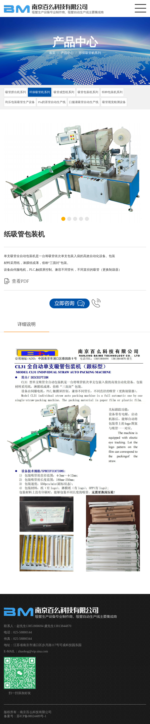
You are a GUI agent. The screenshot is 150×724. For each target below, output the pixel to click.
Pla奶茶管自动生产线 (52, 102)
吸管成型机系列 (64, 92)
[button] (63, 219)
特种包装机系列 (112, 92)
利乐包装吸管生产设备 (20, 102)
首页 (52, 53)
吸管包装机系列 (88, 92)
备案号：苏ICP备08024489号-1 (25, 716)
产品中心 (67, 53)
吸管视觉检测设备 (114, 102)
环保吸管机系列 (90, 53)
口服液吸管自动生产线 (83, 102)
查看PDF (16, 281)
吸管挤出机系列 (15, 92)
